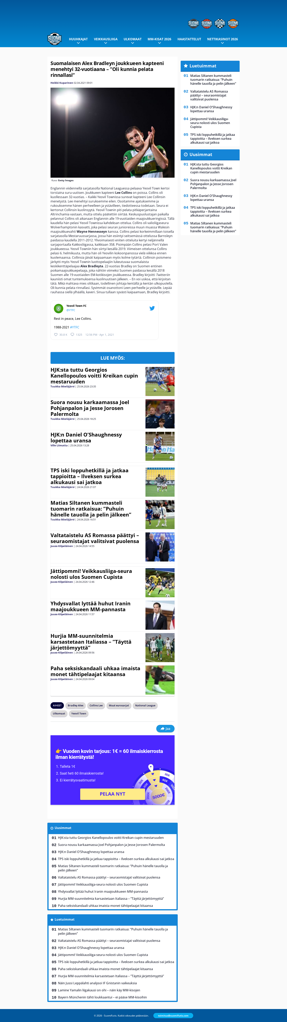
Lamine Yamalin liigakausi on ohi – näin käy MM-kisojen (99, 990)
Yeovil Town (78, 713)
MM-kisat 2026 (159, 39)
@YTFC (70, 310)
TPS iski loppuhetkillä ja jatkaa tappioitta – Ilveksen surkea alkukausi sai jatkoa (90, 476)
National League (145, 705)
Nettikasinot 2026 (222, 39)
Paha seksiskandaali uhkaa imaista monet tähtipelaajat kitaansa (95, 671)
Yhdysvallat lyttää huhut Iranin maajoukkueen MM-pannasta (91, 606)
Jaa (165, 728)
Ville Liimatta (59, 445)
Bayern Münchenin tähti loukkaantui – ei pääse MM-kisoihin (102, 997)
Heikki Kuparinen (62, 83)
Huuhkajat (78, 39)
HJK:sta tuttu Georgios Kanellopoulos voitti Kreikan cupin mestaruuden (94, 375)
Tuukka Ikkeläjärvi (63, 386)
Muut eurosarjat (119, 705)
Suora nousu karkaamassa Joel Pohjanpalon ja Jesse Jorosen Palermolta (90, 408)
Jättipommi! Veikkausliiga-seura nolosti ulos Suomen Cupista (91, 573)
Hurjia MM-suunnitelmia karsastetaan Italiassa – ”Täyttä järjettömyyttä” (91, 641)
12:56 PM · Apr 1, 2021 (99, 334)
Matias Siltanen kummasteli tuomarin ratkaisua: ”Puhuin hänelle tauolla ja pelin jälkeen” (91, 508)
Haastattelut (189, 39)
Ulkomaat (133, 39)
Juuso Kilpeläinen (62, 546)
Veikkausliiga (106, 39)
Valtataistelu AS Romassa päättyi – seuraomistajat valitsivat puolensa (95, 538)
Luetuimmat (65, 919)
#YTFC (74, 327)
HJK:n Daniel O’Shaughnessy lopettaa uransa (86, 437)
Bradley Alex (75, 705)
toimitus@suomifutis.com (173, 1015)
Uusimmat (63, 828)
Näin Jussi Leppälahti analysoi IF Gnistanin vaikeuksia (97, 983)
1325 (76, 334)
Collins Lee (96, 705)
